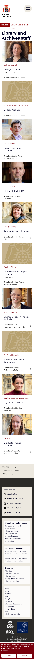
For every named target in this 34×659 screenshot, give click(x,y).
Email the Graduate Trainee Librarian (12, 452)
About (7, 588)
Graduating (9, 541)
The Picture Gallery (12, 581)
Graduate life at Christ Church (16, 551)
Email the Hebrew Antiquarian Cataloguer (13, 369)
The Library (9, 571)
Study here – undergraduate (16, 523)
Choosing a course (12, 531)
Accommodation (11, 533)
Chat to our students (13, 539)
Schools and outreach (13, 526)
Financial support (11, 536)
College (4, 25)
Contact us (9, 594)
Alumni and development (14, 604)
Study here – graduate (14, 548)
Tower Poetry (10, 606)
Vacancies (8, 601)
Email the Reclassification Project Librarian (14, 283)
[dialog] (17, 651)
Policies (8, 611)
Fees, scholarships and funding (16, 558)
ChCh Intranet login (12, 614)
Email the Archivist (11, 116)
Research (9, 568)
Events (7, 596)
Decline (8, 655)
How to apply (10, 528)
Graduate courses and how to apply (16, 555)
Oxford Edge (10, 609)
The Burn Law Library (13, 573)
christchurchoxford (14, 503)
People (8, 599)
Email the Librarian (11, 77)
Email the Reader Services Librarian (14, 238)
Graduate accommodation (14, 561)
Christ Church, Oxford (15, 499)
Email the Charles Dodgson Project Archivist (14, 326)
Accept (24, 655)
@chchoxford (12, 494)
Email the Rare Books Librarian (13, 198)
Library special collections (14, 579)
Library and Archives (20, 25)
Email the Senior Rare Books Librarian (13, 157)
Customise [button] (4, 651)
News (7, 591)
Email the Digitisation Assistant (13, 409)
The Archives (10, 576)
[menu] (28, 8)
